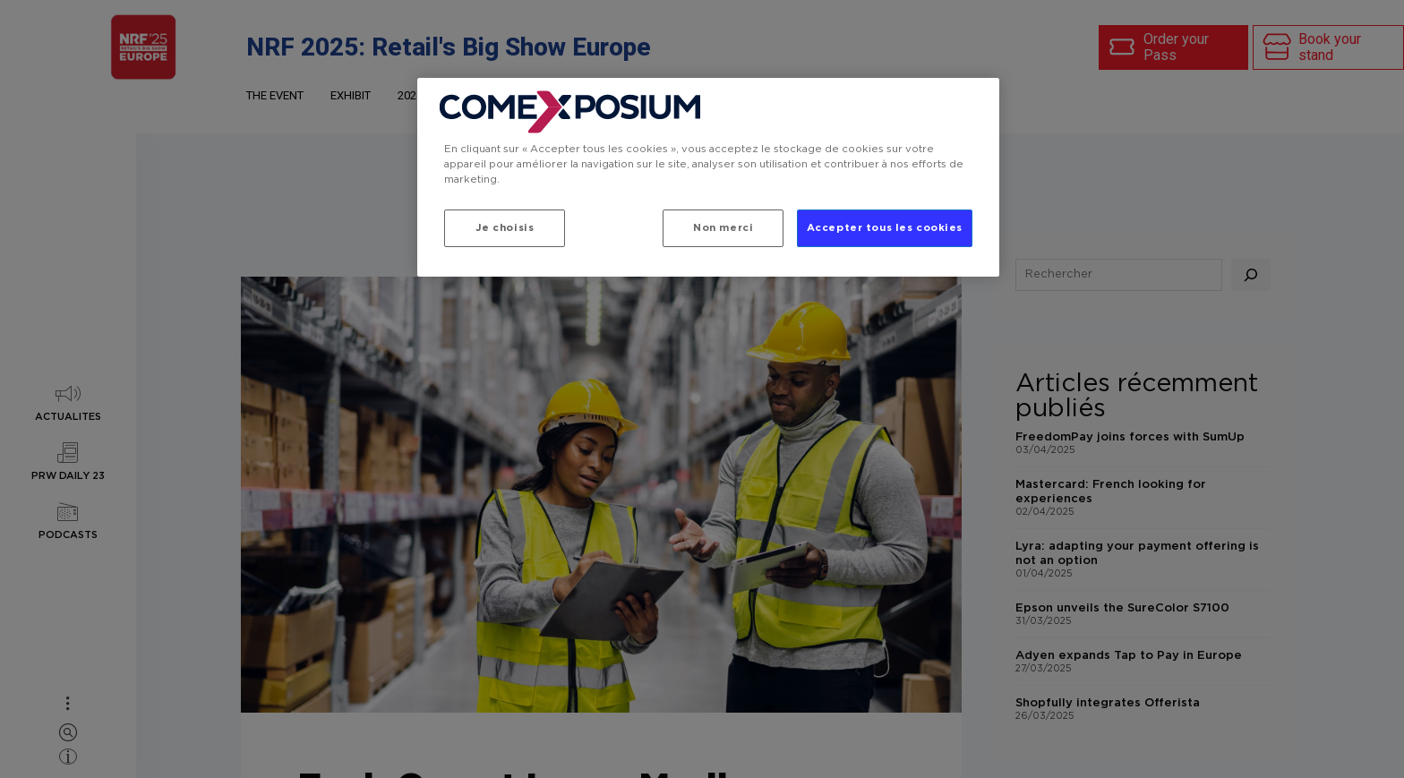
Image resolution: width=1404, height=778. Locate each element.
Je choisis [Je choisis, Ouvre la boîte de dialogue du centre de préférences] (505, 228)
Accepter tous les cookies (885, 228)
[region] (708, 177)
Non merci (722, 228)
